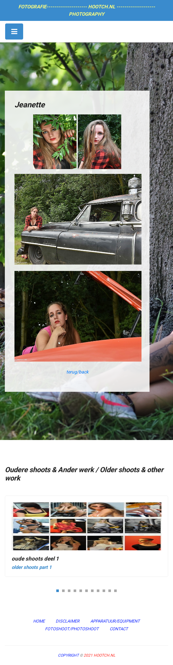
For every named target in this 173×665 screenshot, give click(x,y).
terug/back (77, 371)
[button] (57, 590)
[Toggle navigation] (14, 31)
